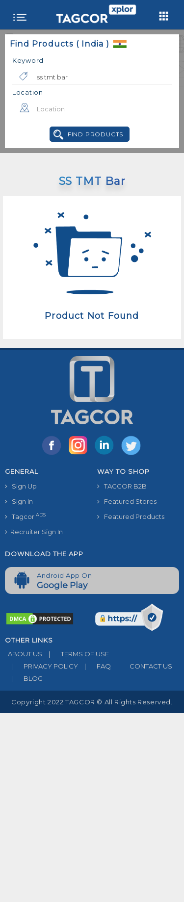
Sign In (19, 501)
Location (27, 92)
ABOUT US (23, 654)
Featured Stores (127, 501)
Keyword (28, 60)
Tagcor (25, 516)
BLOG (24, 678)
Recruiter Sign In (34, 532)
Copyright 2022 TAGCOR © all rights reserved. (91, 702)
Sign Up (21, 486)
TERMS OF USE (75, 654)
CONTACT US (141, 666)
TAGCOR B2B (122, 486)
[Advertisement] (92, 805)
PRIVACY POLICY (41, 666)
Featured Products (130, 516)
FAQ (94, 666)
